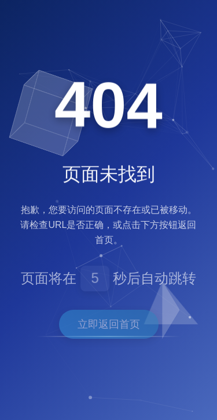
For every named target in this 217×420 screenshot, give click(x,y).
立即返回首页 (109, 324)
